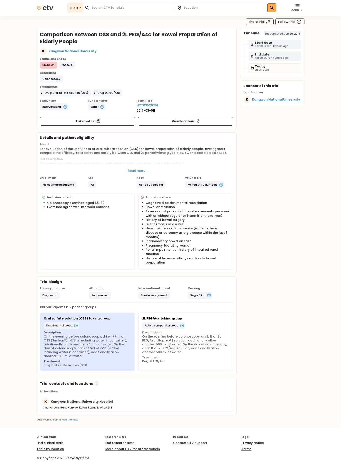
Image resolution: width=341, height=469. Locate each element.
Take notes (87, 121)
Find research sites (119, 443)
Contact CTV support (190, 443)
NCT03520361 (147, 105)
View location (186, 121)
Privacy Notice (252, 443)
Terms (246, 449)
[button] (51, 79)
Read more (136, 171)
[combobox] (131, 8)
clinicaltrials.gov (68, 419)
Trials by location (50, 449)
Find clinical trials (50, 443)
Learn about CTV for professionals (132, 449)
